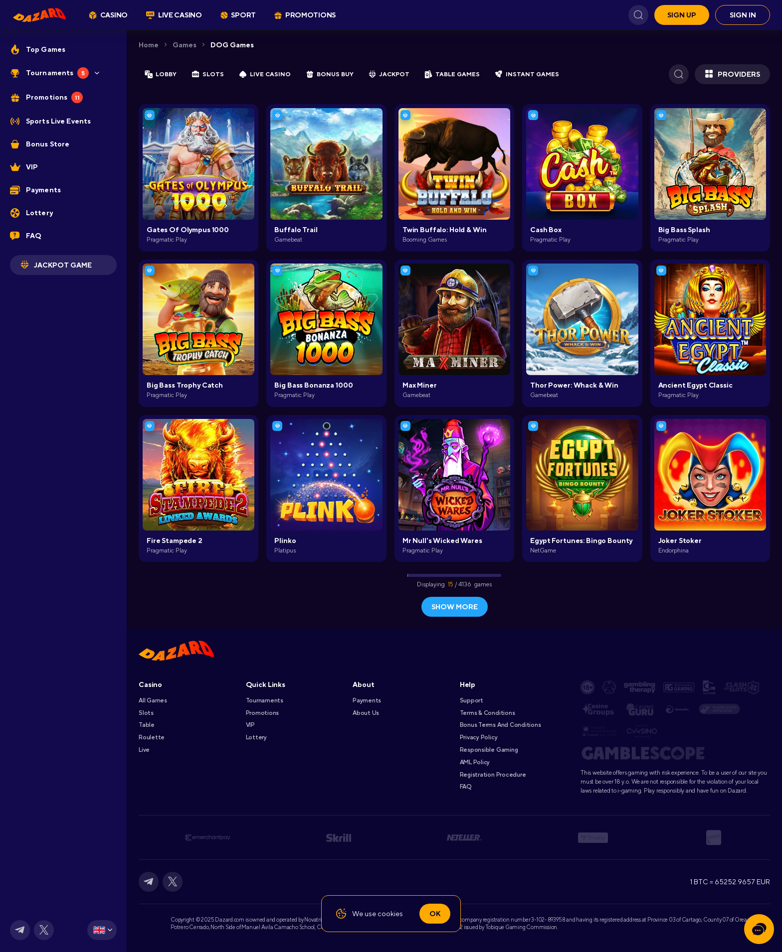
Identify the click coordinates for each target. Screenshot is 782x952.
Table (147, 724)
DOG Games (232, 45)
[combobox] (102, 930)
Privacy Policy (479, 737)
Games (184, 45)
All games (153, 700)
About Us (366, 712)
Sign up (681, 15)
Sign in (743, 15)
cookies (390, 914)
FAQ (465, 786)
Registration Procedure (493, 774)
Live (144, 749)
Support (471, 700)
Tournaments (264, 700)
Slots (146, 712)
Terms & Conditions (487, 712)
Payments (367, 700)
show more (454, 607)
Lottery (256, 737)
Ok (434, 914)
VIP (250, 724)
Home (149, 45)
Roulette (152, 737)
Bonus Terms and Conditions (500, 724)
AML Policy (475, 762)
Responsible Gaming (489, 749)
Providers (732, 74)
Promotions (262, 712)
